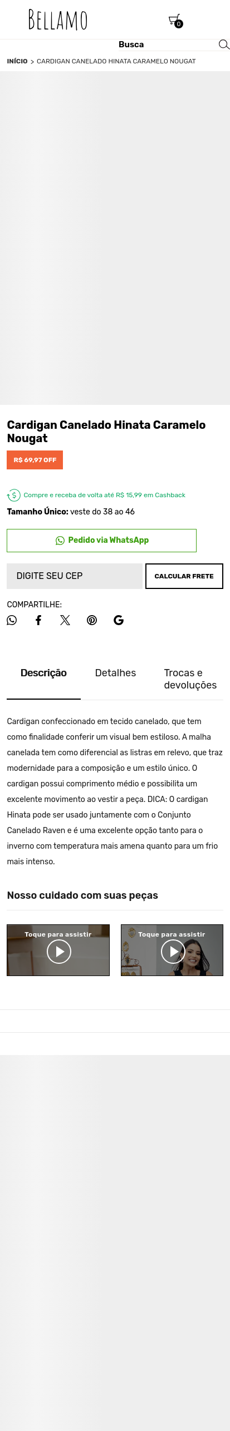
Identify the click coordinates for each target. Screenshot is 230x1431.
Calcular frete (183, 576)
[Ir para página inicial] (17, 61)
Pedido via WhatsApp (108, 540)
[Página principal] (58, 19)
